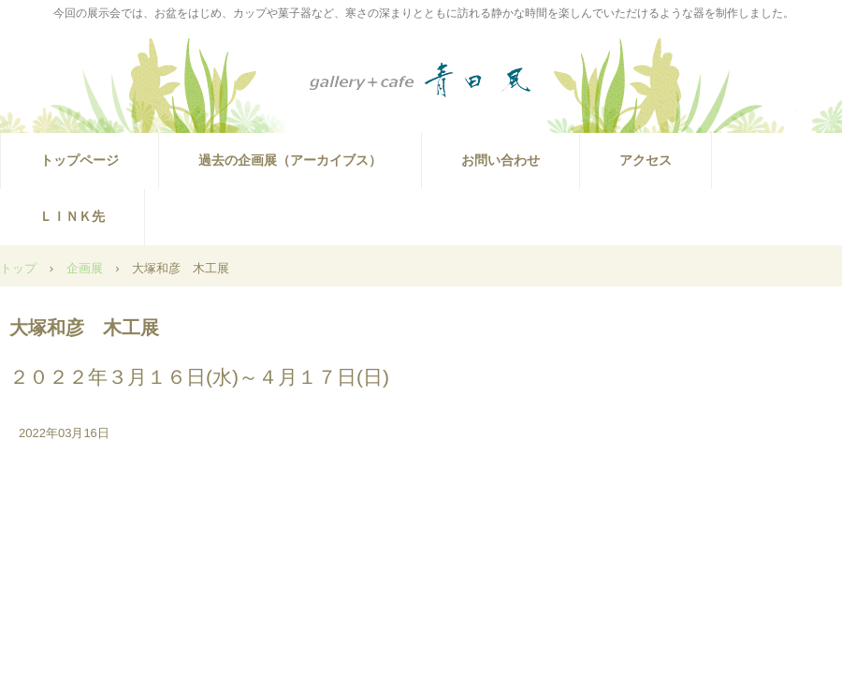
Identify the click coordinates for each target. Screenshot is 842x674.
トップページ (79, 160)
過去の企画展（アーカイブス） (290, 160)
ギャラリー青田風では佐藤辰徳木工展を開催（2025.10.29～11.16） (421, 80)
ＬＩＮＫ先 (72, 216)
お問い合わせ (500, 160)
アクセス (645, 160)
